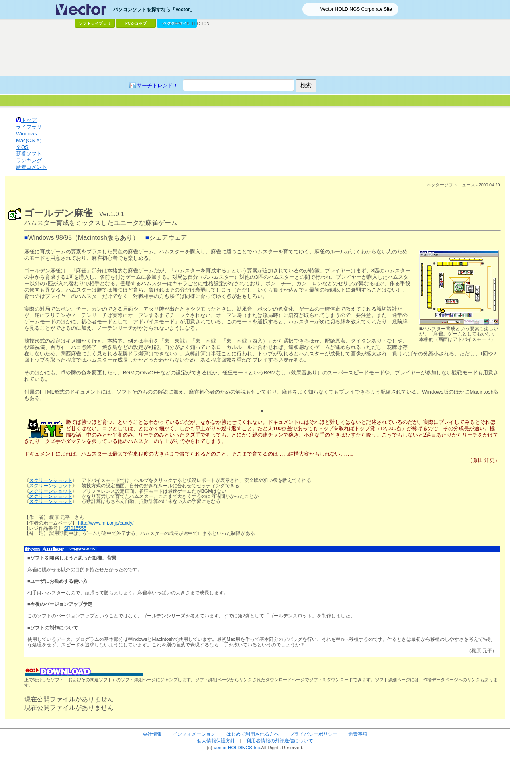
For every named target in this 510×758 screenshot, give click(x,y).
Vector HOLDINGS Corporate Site (356, 9)
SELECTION (198, 24)
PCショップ (136, 23)
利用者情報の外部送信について (279, 740)
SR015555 (75, 528)
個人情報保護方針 (216, 740)
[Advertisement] (255, 52)
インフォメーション (194, 733)
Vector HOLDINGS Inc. (237, 747)
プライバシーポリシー (313, 733)
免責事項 (357, 733)
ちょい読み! (172, 24)
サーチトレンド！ (157, 85)
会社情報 (152, 733)
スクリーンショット (50, 480)
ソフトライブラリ (95, 23)
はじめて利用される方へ (252, 733)
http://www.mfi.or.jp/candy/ (105, 523)
